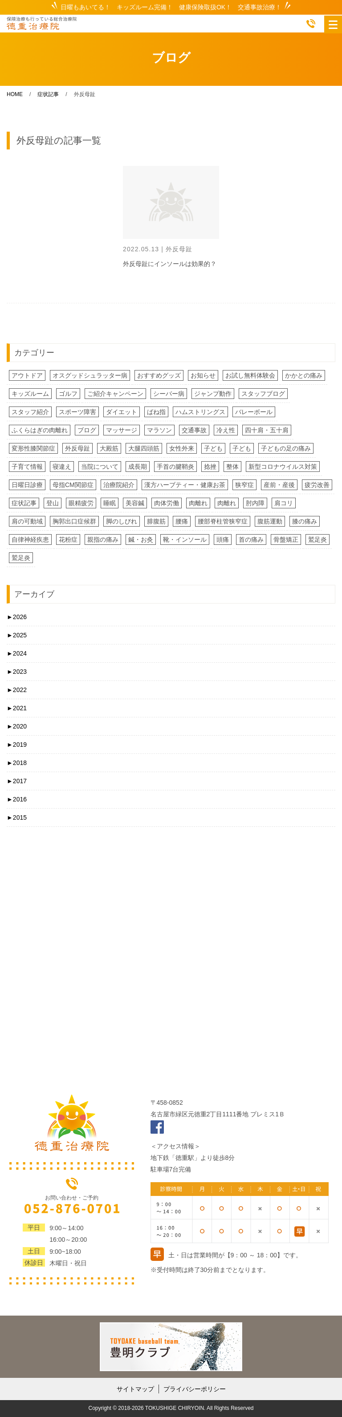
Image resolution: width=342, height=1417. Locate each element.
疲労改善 (317, 484)
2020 (17, 726)
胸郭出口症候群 (74, 521)
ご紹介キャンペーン (115, 393)
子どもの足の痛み (286, 448)
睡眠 (109, 503)
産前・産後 (279, 484)
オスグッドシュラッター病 (90, 375)
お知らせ (203, 375)
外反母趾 (77, 448)
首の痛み (251, 539)
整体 (232, 466)
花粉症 (68, 539)
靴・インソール (185, 539)
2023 (17, 671)
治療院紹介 (118, 484)
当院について (99, 466)
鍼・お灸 (140, 539)
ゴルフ (68, 393)
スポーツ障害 (77, 411)
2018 (17, 762)
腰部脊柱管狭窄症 (223, 521)
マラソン (159, 430)
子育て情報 (27, 466)
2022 (17, 689)
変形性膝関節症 (33, 448)
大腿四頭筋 (143, 448)
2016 (17, 799)
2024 (17, 653)
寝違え (62, 466)
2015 (17, 817)
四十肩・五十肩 (267, 430)
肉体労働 (166, 503)
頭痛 (222, 539)
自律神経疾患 (30, 539)
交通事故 (194, 430)
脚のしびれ (121, 521)
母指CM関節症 (73, 484)
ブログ (86, 430)
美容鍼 (135, 503)
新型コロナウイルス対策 (282, 466)
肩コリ (283, 503)
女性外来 (181, 448)
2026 (17, 616)
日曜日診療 (27, 484)
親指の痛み (102, 539)
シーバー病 (168, 393)
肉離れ (198, 503)
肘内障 (255, 503)
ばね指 (156, 411)
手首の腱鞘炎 (175, 466)
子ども (213, 448)
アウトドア (27, 375)
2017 (17, 781)
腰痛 (181, 521)
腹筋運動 (269, 521)
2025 (17, 635)
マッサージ (121, 430)
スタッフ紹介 (30, 411)
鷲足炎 (317, 539)
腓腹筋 (156, 521)
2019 (17, 744)
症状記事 (24, 503)
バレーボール (254, 411)
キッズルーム (30, 393)
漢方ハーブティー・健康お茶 (184, 484)
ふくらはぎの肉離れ (40, 430)
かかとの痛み (303, 375)
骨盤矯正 (285, 539)
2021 (17, 708)
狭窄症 (244, 484)
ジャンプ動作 (213, 393)
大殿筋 (109, 448)
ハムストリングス (200, 411)
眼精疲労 (81, 503)
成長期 (137, 466)
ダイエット (121, 411)
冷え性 (225, 430)
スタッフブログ (263, 393)
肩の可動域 (27, 521)
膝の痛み (304, 521)
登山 (52, 503)
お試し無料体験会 (250, 375)
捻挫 (210, 466)
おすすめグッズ (159, 375)
